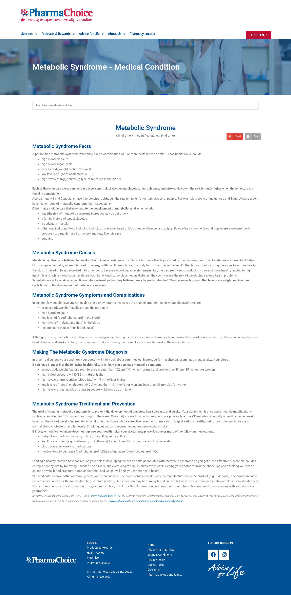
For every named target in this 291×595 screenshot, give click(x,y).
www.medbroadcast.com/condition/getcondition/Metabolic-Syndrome (146, 501)
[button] (235, 136)
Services (29, 34)
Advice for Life (91, 34)
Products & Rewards (58, 34)
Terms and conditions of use (105, 496)
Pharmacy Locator (142, 34)
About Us (116, 34)
